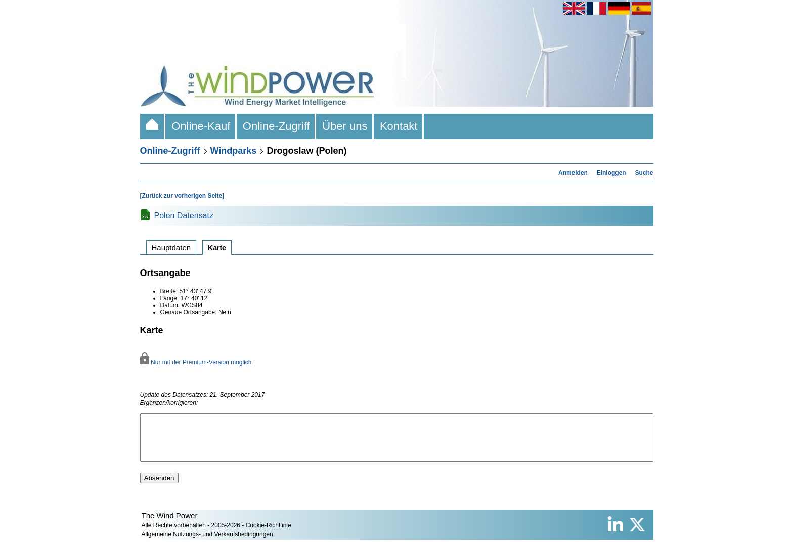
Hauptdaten (171, 247)
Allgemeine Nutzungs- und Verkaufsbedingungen (207, 543)
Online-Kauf (201, 126)
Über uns (345, 126)
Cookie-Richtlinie (268, 534)
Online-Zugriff (276, 126)
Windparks (233, 151)
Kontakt (399, 126)
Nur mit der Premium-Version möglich (196, 362)
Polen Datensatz (183, 215)
